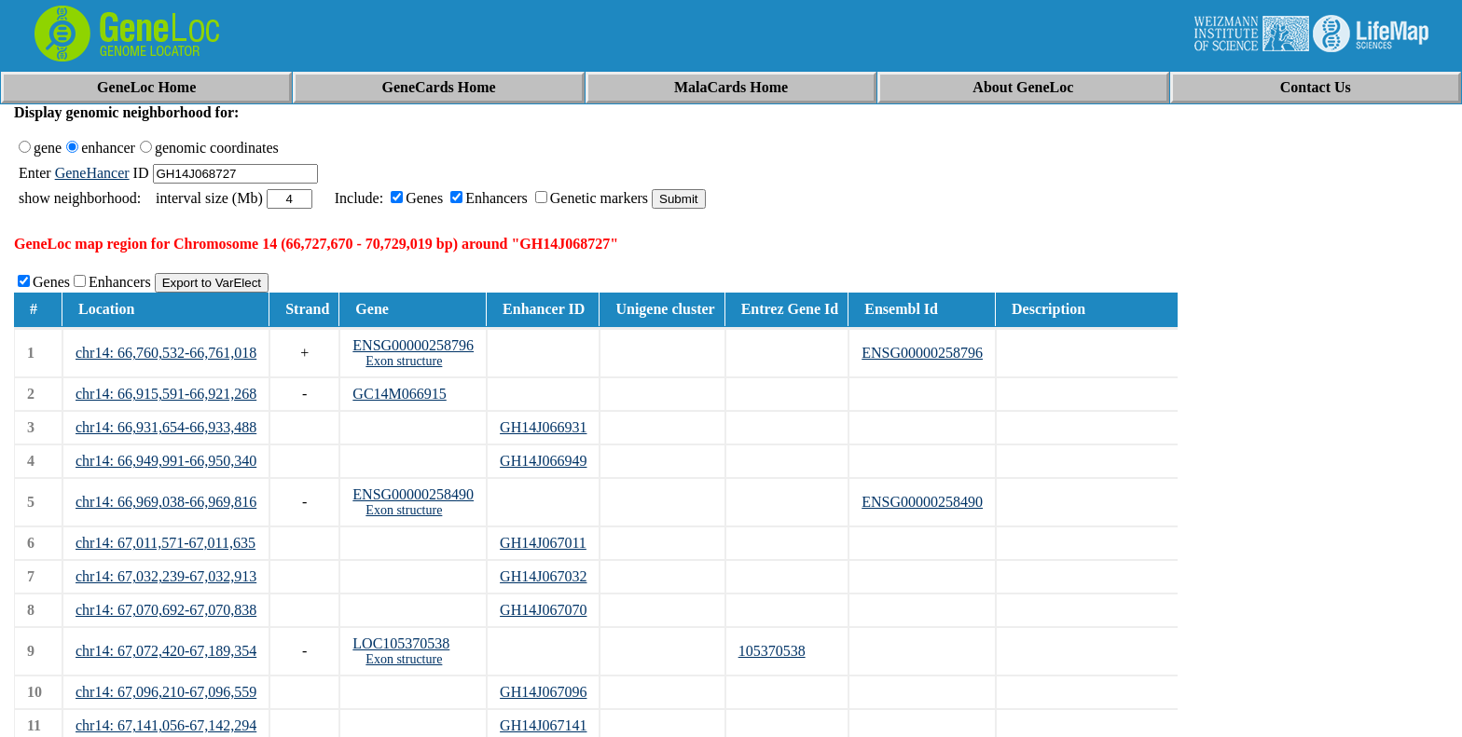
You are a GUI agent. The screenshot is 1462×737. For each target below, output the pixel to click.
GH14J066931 (543, 427)
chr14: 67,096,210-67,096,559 (166, 692)
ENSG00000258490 (413, 494)
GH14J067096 (543, 692)
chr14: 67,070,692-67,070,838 (166, 610)
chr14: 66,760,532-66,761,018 (166, 353)
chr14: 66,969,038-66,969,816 (166, 502)
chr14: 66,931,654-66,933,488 (166, 427)
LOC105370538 (400, 643)
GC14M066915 (399, 394)
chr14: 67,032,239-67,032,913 (166, 576)
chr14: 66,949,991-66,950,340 (166, 461)
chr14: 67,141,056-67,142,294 (166, 725)
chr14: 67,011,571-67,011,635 (165, 543)
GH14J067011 (543, 543)
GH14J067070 (543, 610)
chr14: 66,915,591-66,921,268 (166, 394)
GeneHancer (92, 173)
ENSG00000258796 (413, 345)
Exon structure (404, 361)
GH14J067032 (543, 576)
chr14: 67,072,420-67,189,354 (166, 651)
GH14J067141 (543, 725)
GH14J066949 (543, 461)
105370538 (772, 651)
